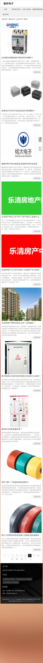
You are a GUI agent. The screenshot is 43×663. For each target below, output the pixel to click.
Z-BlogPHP (12, 599)
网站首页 (12, 19)
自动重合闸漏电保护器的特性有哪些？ (17, 58)
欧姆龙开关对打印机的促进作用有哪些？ (18, 111)
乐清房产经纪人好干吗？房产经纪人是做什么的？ (22, 217)
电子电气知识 (16, 9)
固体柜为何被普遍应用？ (11, 429)
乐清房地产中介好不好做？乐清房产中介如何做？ (22, 270)
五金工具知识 (26, 9)
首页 (5, 9)
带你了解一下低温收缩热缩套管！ (15, 482)
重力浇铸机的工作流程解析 (23, 579)
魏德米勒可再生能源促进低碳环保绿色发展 (19, 164)
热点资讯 (6, 14)
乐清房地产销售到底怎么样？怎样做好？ (18, 323)
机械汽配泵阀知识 (37, 9)
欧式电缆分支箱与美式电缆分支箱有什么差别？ (21, 376)
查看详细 (37, 72)
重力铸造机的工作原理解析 (10, 582)
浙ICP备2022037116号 (28, 601)
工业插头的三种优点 (9, 579)
